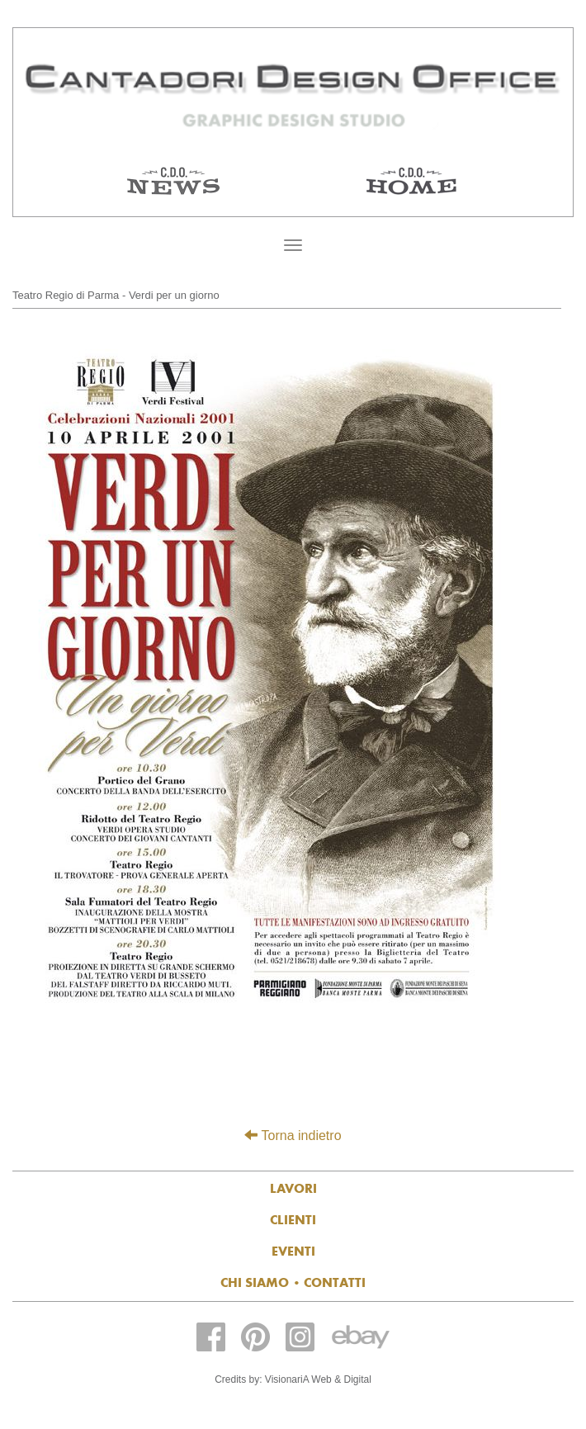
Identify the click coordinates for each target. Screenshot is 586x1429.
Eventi (293, 1251)
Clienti (293, 1220)
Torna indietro (292, 1136)
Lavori (293, 1188)
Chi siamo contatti (293, 1282)
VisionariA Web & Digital (318, 1379)
